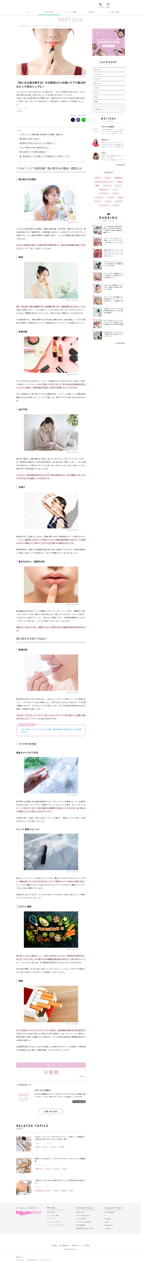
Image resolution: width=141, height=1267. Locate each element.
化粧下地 (61, 1147)
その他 (95, 102)
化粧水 (120, 197)
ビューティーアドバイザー (55, 1225)
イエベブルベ (99, 197)
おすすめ (107, 178)
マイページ (50, 1219)
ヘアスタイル (103, 193)
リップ (44, 1147)
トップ (27, 12)
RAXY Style (49, 12)
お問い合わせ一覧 (32, 1260)
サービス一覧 (20, 1260)
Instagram (108, 1219)
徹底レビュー (39, 1169)
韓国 (97, 186)
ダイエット (118, 201)
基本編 (119, 182)
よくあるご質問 (114, 12)
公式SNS (91, 12)
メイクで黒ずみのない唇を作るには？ (34, 147)
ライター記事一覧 (79, 1102)
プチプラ (115, 193)
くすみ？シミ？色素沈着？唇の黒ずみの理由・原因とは (41, 134)
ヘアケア (96, 88)
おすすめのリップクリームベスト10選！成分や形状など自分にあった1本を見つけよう (51, 730)
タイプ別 (115, 205)
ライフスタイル (103, 205)
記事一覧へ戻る (51, 1111)
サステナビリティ (46, 1260)
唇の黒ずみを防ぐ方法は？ (30, 138)
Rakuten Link (109, 1225)
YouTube (107, 1228)
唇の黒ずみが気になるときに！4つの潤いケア (37, 143)
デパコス (97, 201)
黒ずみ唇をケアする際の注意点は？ (33, 152)
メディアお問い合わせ (83, 1215)
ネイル (95, 92)
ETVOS (64, 1169)
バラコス (56, 1169)
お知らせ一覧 (80, 1212)
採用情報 (86, 1245)
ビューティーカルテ (53, 1222)
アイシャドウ (107, 186)
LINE (106, 1222)
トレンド (118, 186)
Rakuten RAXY (25, 5)
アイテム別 (53, 1147)
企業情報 (54, 1245)
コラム (95, 97)
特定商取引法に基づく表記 (84, 1228)
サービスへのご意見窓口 (83, 1222)
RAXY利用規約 (80, 1225)
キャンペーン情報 (70, 12)
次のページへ (51, 1065)
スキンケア (97, 70)
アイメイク (97, 79)
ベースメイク (25, 108)
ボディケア (97, 83)
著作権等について (77, 1245)
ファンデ (48, 1169)
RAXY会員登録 (109, 1212)
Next (82, 1076)
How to (19, 111)
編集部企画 (118, 178)
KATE (71, 1190)
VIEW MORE (120, 165)
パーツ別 (110, 197)
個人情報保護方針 (64, 1245)
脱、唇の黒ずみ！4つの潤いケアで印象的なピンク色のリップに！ (45, 156)
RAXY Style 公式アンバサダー (43, 1190)
